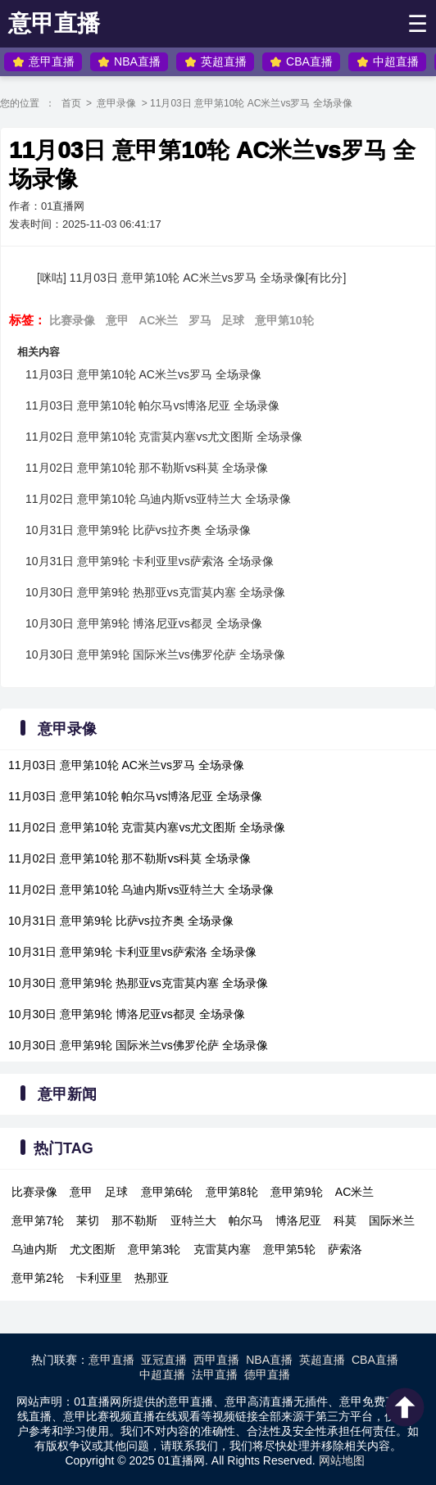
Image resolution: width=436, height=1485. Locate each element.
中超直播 (388, 62)
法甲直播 (215, 1374)
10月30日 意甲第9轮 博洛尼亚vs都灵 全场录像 (143, 623)
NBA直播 (129, 62)
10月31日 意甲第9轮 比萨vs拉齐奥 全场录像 (138, 530)
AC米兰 (158, 320)
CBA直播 (301, 62)
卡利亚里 (99, 1277)
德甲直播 (267, 1374)
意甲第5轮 (289, 1249)
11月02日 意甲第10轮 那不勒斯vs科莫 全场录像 (146, 467)
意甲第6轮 (167, 1191)
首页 (71, 103)
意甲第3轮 (154, 1249)
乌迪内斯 (34, 1249)
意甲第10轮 (284, 320)
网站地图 (342, 1460)
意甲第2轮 (37, 1277)
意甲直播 (54, 23)
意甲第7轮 (37, 1220)
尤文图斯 (93, 1249)
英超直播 (215, 62)
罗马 (199, 320)
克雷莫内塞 (222, 1249)
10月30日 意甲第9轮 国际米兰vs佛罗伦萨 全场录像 (155, 654)
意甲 (117, 320)
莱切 (87, 1220)
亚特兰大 (193, 1220)
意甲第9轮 (296, 1191)
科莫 (345, 1220)
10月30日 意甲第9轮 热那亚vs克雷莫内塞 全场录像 (155, 592)
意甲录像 (116, 103)
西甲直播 (216, 1359)
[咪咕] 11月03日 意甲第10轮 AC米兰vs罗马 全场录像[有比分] (191, 277)
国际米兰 (392, 1220)
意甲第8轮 (232, 1191)
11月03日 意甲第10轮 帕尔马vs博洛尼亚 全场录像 (152, 405)
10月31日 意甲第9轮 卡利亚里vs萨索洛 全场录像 (149, 561)
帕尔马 (246, 1220)
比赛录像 (72, 320)
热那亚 (151, 1277)
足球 (232, 320)
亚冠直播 (164, 1359)
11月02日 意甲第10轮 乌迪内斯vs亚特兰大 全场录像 (158, 498)
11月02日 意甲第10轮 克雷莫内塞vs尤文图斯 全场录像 (163, 436)
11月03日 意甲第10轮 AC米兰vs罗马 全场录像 (143, 374)
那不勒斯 (134, 1220)
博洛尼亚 (298, 1220)
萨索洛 (345, 1249)
